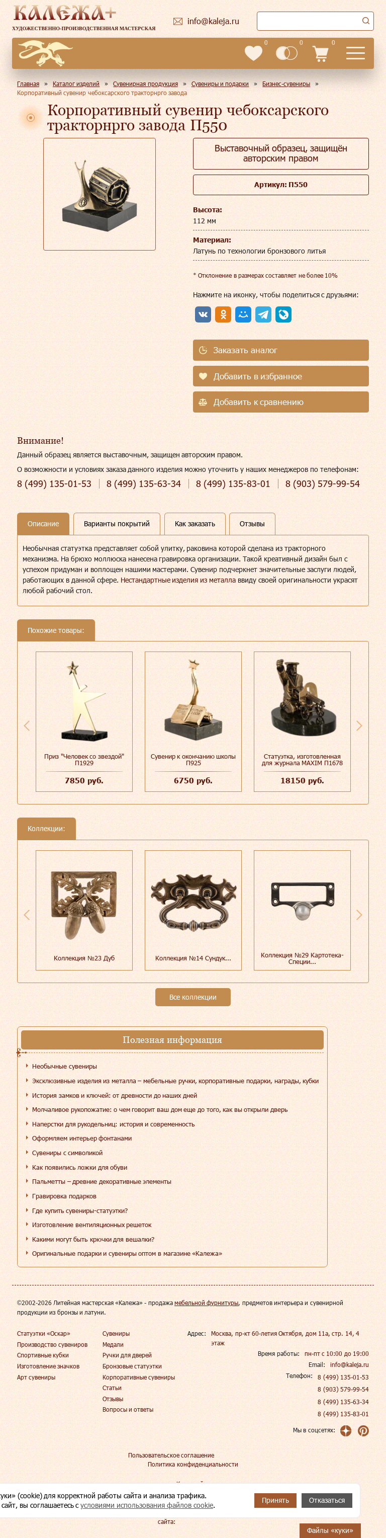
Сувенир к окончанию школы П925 (193, 759)
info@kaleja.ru (349, 1364)
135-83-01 (233, 484)
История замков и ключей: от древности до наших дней (114, 1095)
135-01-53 (54, 484)
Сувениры (116, 1333)
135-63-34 (144, 484)
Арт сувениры (36, 1377)
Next (359, 725)
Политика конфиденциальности (193, 1464)
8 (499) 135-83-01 (343, 1413)
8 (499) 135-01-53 (343, 1377)
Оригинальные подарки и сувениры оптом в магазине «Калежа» (127, 1253)
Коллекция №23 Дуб (84, 958)
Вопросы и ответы (128, 1409)
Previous (27, 725)
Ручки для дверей (127, 1354)
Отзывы (113, 1398)
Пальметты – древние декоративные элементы (101, 1181)
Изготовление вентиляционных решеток (91, 1225)
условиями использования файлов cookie (146, 1505)
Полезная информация (172, 1039)
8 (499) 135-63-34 (343, 1401)
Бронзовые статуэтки (132, 1365)
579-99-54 (322, 484)
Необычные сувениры (64, 1066)
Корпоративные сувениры (139, 1377)
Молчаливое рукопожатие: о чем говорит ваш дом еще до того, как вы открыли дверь (160, 1109)
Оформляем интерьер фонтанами (82, 1138)
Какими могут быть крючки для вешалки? (93, 1239)
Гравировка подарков (64, 1196)
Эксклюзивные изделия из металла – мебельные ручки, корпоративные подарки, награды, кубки (175, 1081)
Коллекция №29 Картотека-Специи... (302, 958)
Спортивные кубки (43, 1354)
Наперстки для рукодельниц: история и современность (113, 1124)
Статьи (112, 1387)
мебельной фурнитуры (206, 1302)
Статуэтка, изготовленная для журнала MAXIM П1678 (302, 759)
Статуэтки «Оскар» (43, 1333)
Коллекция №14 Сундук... (193, 958)
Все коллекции (193, 997)
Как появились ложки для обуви (79, 1167)
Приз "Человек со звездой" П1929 (84, 759)
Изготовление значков (48, 1365)
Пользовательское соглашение (171, 1455)
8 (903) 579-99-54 (343, 1389)
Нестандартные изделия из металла (178, 580)
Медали (113, 1344)
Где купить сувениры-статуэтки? (80, 1210)
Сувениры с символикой (67, 1153)
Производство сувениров (52, 1344)
